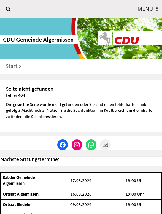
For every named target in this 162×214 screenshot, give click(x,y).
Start (12, 66)
